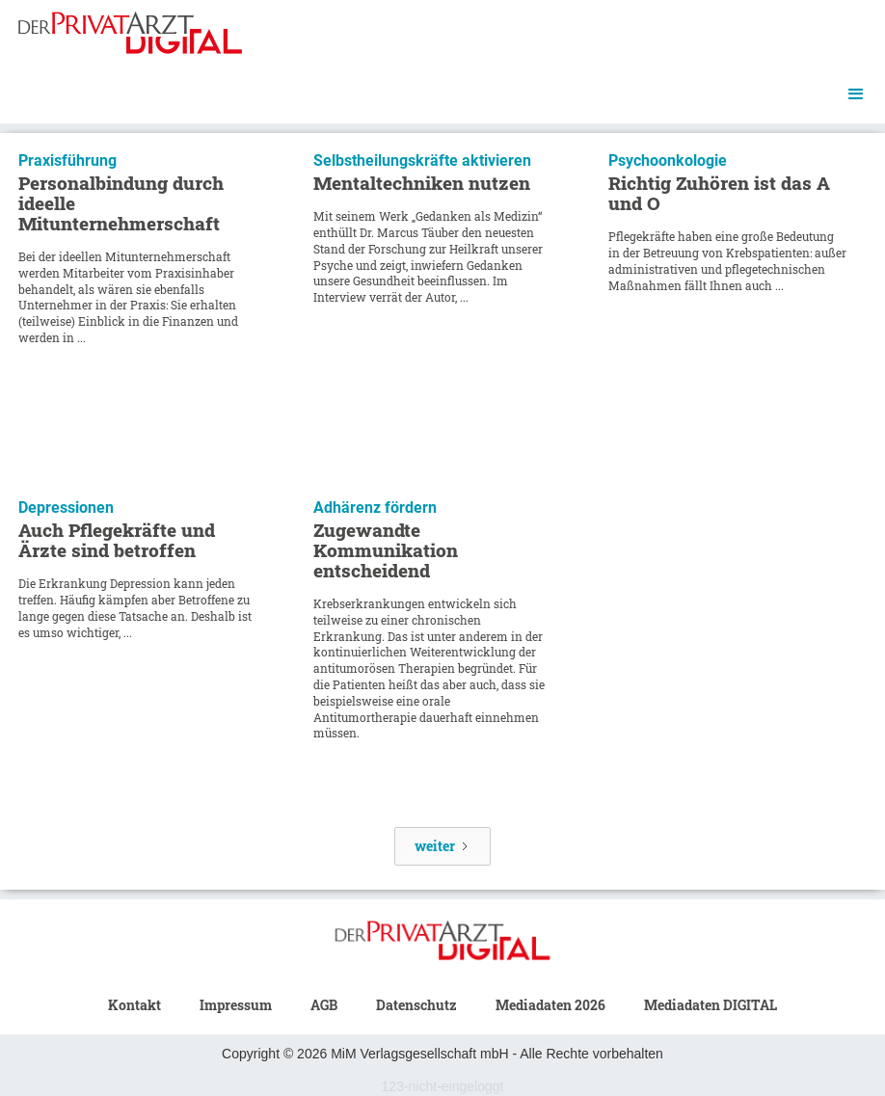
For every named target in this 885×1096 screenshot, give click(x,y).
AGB (323, 1005)
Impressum (236, 1005)
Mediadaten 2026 (550, 1005)
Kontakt (134, 1005)
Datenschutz (416, 1005)
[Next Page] (442, 846)
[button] (856, 94)
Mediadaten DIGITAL (710, 1005)
